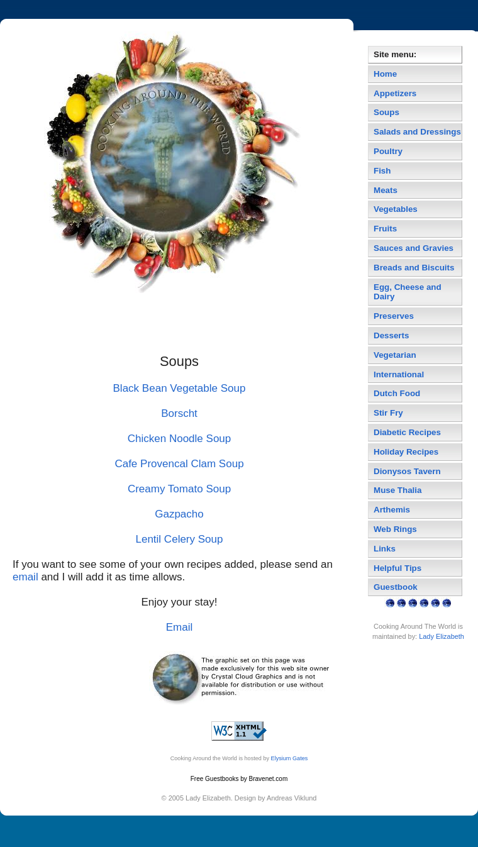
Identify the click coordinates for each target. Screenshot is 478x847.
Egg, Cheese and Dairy (408, 292)
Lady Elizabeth (441, 636)
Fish (382, 170)
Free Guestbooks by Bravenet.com (239, 778)
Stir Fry (388, 413)
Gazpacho (179, 514)
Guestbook (396, 587)
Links (385, 548)
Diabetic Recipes (407, 432)
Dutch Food (397, 393)
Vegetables (396, 209)
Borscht (179, 413)
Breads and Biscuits (414, 267)
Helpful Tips (397, 568)
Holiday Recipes (406, 452)
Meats (385, 190)
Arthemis (392, 509)
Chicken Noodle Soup (179, 439)
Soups (386, 112)
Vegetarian (395, 355)
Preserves (394, 316)
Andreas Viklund (291, 798)
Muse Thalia (397, 490)
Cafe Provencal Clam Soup (178, 464)
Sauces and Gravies (413, 248)
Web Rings (395, 529)
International (399, 374)
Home (385, 74)
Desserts (391, 335)
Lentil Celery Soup (179, 539)
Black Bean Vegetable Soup (179, 388)
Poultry (388, 151)
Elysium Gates (289, 758)
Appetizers (395, 93)
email (25, 577)
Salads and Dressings (417, 131)
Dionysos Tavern (407, 471)
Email (179, 627)
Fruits (385, 228)
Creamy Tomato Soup (179, 489)
